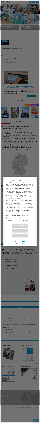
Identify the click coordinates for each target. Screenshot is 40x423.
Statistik (22, 218)
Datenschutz (23, 243)
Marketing (9, 220)
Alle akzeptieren (19, 235)
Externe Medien (24, 220)
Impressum (17, 243)
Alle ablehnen (19, 230)
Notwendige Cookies (11, 218)
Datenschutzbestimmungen (17, 214)
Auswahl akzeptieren (19, 225)
